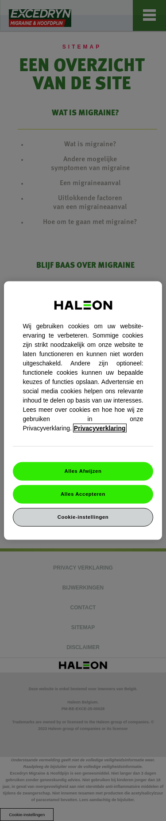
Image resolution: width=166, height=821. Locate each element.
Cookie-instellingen (83, 516)
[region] (83, 410)
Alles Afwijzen (82, 471)
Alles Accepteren (83, 494)
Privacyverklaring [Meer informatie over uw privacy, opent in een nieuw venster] (100, 428)
